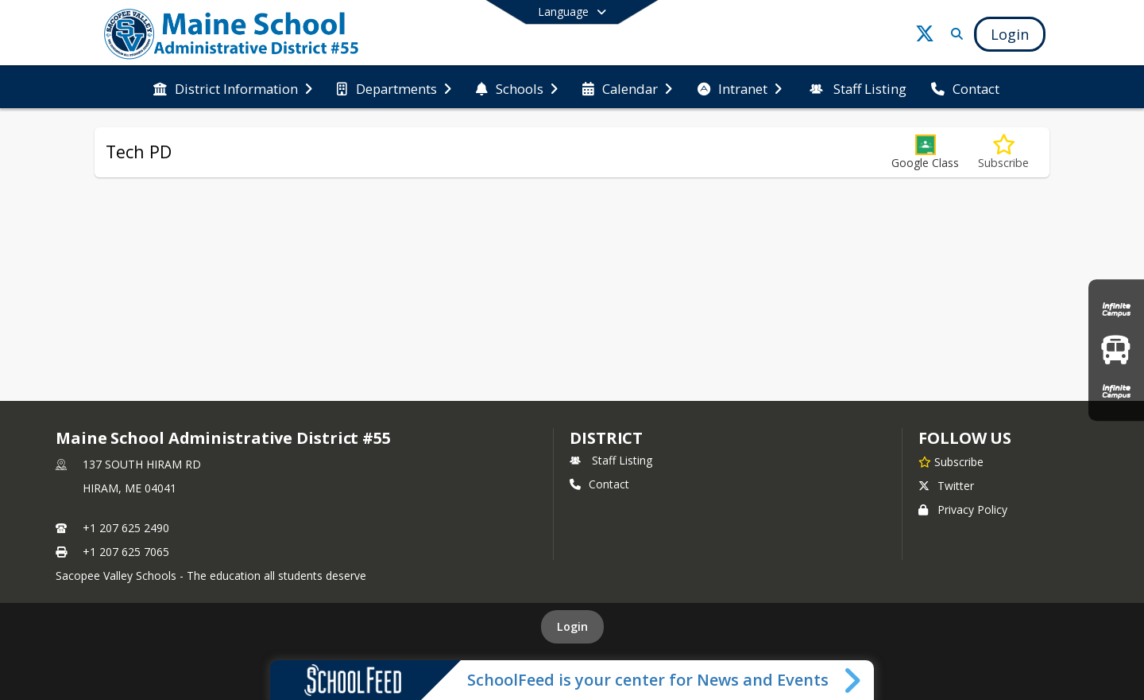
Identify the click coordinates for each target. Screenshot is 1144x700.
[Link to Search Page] (954, 33)
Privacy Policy (962, 509)
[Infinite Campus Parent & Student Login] (1116, 309)
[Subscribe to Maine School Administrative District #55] (951, 461)
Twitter (946, 485)
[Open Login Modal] (1009, 34)
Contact (599, 484)
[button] (925, 152)
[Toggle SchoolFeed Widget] (853, 680)
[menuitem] (232, 87)
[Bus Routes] (1116, 349)
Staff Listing (611, 460)
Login (572, 626)
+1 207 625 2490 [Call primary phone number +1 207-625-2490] (126, 527)
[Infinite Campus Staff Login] (1116, 390)
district (606, 438)
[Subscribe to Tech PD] (1003, 152)
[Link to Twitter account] (925, 36)
